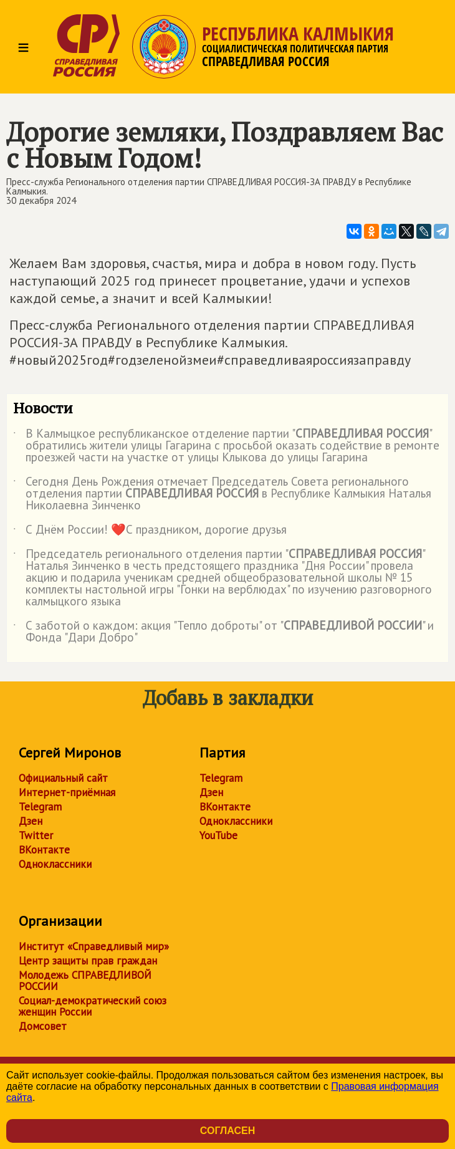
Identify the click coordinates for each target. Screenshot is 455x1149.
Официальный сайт (63, 778)
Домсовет (43, 1026)
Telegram (40, 806)
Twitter (36, 835)
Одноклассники (55, 864)
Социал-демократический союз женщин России (92, 1006)
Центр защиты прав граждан (88, 960)
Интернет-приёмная (67, 792)
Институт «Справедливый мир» (94, 946)
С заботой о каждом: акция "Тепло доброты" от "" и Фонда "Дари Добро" (223, 632)
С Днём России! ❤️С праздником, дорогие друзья (150, 532)
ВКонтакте (44, 849)
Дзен (30, 821)
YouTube (218, 835)
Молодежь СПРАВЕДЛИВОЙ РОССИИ (85, 980)
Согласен (227, 1130)
